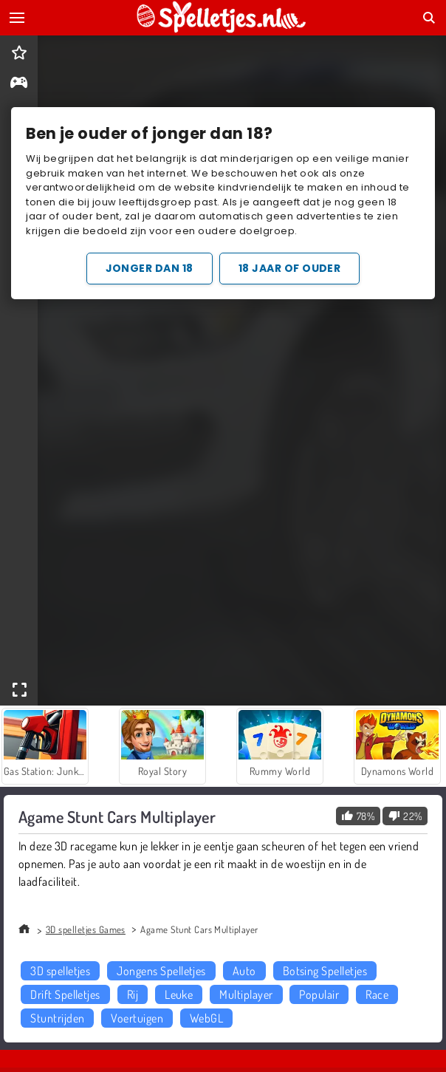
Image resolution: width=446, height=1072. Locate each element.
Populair (319, 994)
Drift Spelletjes (65, 994)
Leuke (179, 994)
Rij (132, 994)
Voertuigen (137, 1018)
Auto (244, 970)
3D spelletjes (60, 970)
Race (377, 994)
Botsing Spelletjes (325, 970)
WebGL (206, 1018)
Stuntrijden (57, 1018)
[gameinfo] (19, 84)
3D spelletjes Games (86, 929)
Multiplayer (245, 994)
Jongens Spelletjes (161, 970)
